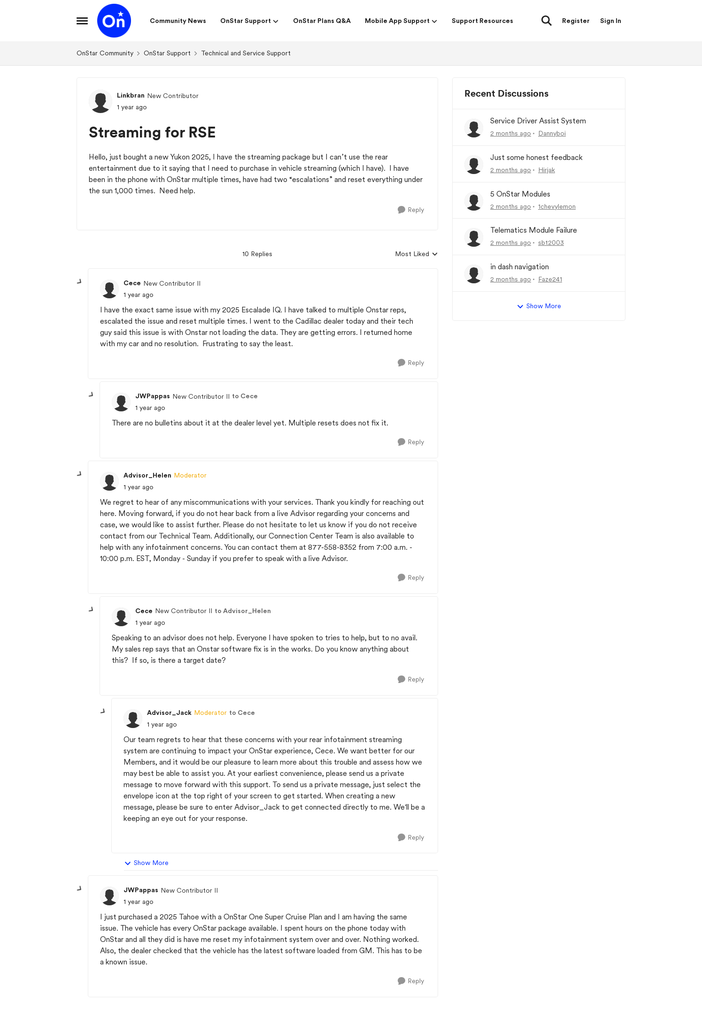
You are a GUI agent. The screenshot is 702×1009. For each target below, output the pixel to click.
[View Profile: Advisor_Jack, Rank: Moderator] (132, 718)
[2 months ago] (510, 133)
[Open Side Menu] (82, 21)
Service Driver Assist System (538, 120)
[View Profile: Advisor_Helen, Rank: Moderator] (109, 481)
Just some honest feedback (536, 157)
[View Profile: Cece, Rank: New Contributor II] (109, 289)
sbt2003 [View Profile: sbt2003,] (551, 242)
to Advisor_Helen (243, 611)
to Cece (245, 396)
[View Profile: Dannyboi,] (473, 128)
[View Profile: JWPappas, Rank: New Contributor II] (121, 402)
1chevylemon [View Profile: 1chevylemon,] (557, 206)
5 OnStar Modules (520, 194)
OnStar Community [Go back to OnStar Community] (105, 53)
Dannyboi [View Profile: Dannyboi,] (552, 133)
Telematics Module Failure (533, 230)
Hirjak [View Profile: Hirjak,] (546, 170)
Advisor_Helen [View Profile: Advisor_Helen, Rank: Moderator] (147, 475)
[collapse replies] (79, 282)
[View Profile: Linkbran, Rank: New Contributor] (100, 101)
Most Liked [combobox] (416, 254)
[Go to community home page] (114, 21)
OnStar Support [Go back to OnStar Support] (167, 53)
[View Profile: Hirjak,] (473, 164)
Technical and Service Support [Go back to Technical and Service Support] (246, 53)
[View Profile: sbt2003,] (473, 237)
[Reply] (411, 210)
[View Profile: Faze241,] (473, 274)
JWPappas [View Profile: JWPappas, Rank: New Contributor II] (152, 396)
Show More (146, 863)
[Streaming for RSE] (138, 295)
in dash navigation (519, 266)
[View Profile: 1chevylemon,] (473, 201)
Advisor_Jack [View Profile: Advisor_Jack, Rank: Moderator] (169, 712)
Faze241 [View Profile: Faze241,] (550, 279)
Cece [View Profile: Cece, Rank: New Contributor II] (132, 283)
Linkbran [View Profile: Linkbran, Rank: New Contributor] (131, 95)
